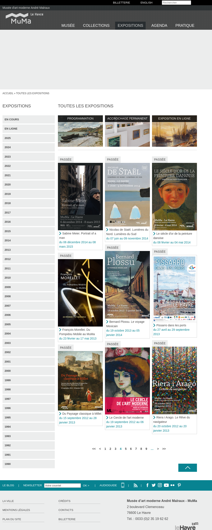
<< (94, 448)
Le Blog (8, 485)
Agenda (159, 25)
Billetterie (67, 519)
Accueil (8, 93)
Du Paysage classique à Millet (81, 413)
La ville (8, 501)
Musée (68, 25)
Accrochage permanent (127, 118)
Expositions (130, 25)
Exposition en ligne (174, 118)
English (146, 2)
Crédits (64, 501)
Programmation (80, 118)
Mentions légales (16, 510)
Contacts (66, 510)
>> (164, 448)
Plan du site (12, 519)
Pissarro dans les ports (171, 325)
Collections (96, 25)
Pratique (184, 25)
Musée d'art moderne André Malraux (26, 7)
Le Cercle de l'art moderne (126, 417)
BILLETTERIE (121, 2)
